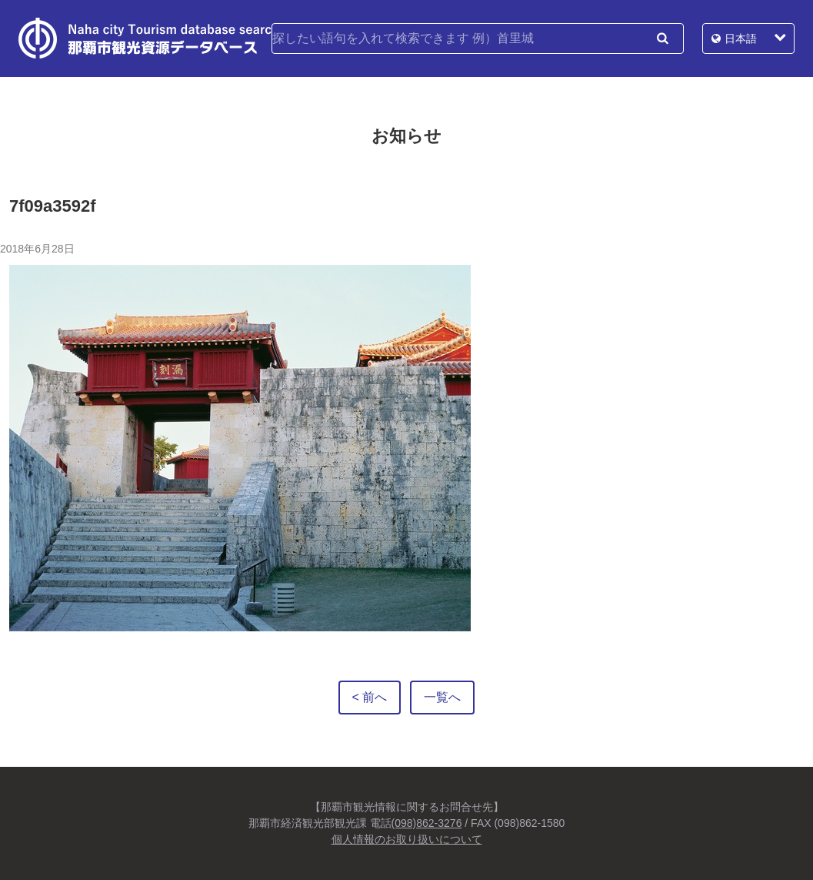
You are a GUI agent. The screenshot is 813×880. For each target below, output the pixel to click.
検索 (662, 38)
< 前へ (370, 697)
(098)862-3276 (427, 823)
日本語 (741, 38)
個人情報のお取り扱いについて (407, 839)
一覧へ (442, 697)
